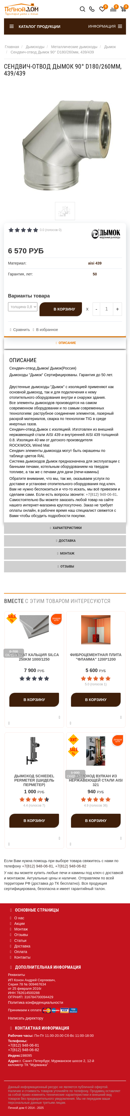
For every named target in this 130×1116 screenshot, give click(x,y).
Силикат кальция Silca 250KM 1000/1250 (34, 657)
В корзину (64, 309)
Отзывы (65, 566)
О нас (16, 918)
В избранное (47, 330)
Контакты (19, 957)
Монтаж (65, 553)
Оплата (17, 952)
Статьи (17, 940)
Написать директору (25, 1018)
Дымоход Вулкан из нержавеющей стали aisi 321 (96, 780)
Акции (16, 923)
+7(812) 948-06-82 (70, 866)
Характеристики (65, 528)
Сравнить (21, 330)
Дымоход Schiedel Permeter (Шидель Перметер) (34, 780)
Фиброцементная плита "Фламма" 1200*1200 (95, 657)
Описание (65, 343)
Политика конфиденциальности (35, 1002)
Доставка (65, 541)
